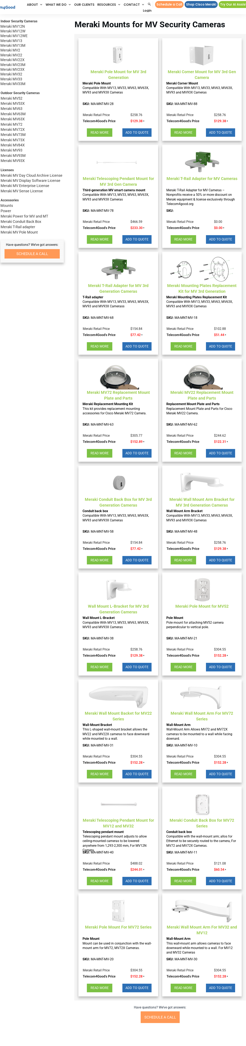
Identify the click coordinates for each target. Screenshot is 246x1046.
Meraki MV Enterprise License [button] (32, 185)
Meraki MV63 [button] (32, 108)
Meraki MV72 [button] (32, 124)
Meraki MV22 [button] (32, 55)
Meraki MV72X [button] (32, 129)
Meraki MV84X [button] (32, 145)
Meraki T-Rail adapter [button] (18, 227)
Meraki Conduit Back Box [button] (21, 221)
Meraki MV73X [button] (32, 139)
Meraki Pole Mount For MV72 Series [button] (118, 927)
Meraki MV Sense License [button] (32, 191)
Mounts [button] (6, 205)
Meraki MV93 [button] (32, 150)
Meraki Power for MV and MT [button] (24, 216)
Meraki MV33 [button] (32, 79)
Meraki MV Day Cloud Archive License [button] (32, 175)
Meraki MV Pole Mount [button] (19, 232)
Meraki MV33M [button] (32, 83)
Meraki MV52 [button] (32, 98)
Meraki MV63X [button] (32, 119)
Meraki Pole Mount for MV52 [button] (202, 606)
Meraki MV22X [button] (32, 59)
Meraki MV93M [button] (32, 155)
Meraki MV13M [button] (32, 45)
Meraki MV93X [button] (32, 160)
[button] (35, 4)
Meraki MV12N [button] (32, 26)
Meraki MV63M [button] (32, 113)
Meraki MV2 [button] (32, 50)
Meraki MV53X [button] (32, 103)
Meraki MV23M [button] (32, 64)
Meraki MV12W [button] (32, 31)
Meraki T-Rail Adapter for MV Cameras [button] (202, 178)
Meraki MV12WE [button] (32, 35)
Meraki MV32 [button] (32, 74)
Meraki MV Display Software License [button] (32, 180)
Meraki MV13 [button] (32, 40)
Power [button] (6, 211)
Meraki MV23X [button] (32, 69)
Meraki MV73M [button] (32, 134)
